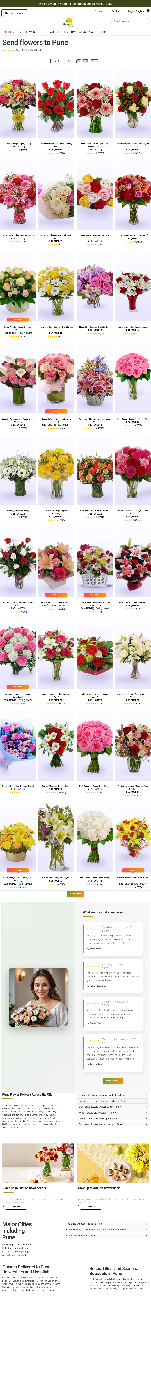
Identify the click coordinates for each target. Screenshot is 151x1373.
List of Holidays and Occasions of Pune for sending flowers (97, 1229)
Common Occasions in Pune (81, 1235)
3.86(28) (23, 428)
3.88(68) (100, 333)
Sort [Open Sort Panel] (70, 61)
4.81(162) (61, 792)
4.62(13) (138, 153)
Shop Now (16, 1207)
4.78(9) (61, 520)
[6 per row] (94, 61)
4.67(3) (100, 612)
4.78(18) (23, 612)
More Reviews (113, 1080)
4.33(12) (138, 333)
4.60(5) (138, 425)
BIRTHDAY (70, 32)
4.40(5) (100, 792)
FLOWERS (30, 32)
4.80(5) (100, 245)
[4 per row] (85, 61)
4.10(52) (23, 517)
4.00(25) (100, 153)
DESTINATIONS (50, 32)
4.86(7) (61, 153)
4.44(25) (23, 150)
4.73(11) (100, 517)
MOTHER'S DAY (12, 32)
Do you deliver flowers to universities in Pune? (103, 1101)
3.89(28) (61, 336)
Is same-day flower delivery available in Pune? (103, 1095)
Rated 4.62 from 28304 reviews (30, 50)
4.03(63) (138, 609)
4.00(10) (61, 703)
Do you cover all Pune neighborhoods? (99, 1118)
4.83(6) (100, 703)
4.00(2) (61, 609)
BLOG (102, 32)
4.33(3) (23, 792)
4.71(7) (138, 242)
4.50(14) (138, 795)
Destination (117, 11)
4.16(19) (100, 428)
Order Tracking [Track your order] (14, 13)
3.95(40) (138, 520)
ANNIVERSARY (87, 32)
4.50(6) (100, 884)
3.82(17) (61, 245)
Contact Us (101, 11)
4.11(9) (23, 242)
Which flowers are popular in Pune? (97, 1112)
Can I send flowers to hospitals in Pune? (100, 1107)
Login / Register (136, 11)
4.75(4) (61, 428)
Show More (75, 894)
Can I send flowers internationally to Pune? (101, 1124)
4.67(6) (23, 336)
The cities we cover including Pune (84, 1224)
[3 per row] (78, 61)
